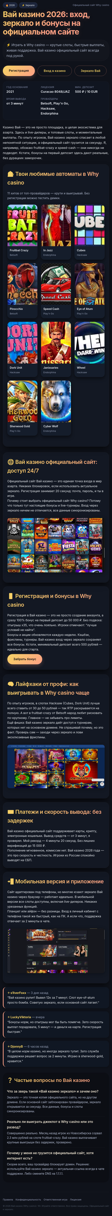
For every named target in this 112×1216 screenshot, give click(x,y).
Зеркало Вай (90, 71)
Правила (8, 1199)
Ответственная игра (55, 1199)
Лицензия (75, 1199)
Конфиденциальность (28, 1199)
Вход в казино (55, 71)
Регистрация (19, 70)
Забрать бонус (24, 659)
